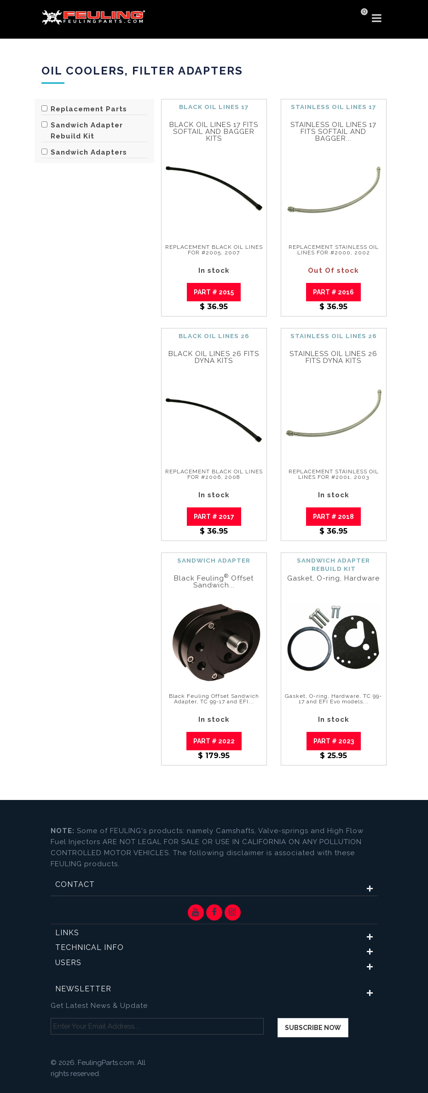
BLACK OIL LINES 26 (214, 335)
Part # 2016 (333, 292)
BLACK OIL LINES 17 (214, 106)
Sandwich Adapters (84, 152)
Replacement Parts (84, 109)
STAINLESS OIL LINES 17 (333, 106)
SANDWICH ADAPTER (213, 560)
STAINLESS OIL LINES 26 (333, 335)
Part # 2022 (214, 741)
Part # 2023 (333, 741)
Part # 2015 (214, 292)
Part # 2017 (214, 516)
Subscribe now (313, 1027)
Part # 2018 (333, 516)
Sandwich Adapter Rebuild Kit (82, 130)
